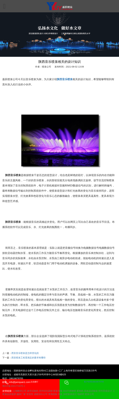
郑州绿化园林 (46, 391)
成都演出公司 (41, 394)
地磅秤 (80, 394)
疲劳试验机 (32, 391)
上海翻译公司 (19, 391)
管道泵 (29, 394)
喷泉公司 (89, 394)
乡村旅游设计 (70, 394)
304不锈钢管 (69, 391)
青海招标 (52, 394)
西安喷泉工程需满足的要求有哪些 (28, 357)
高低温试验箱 (91, 391)
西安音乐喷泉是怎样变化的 (25, 353)
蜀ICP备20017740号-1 (13, 386)
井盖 (60, 394)
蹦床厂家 (21, 394)
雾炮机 (80, 391)
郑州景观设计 (105, 391)
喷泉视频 (57, 391)
